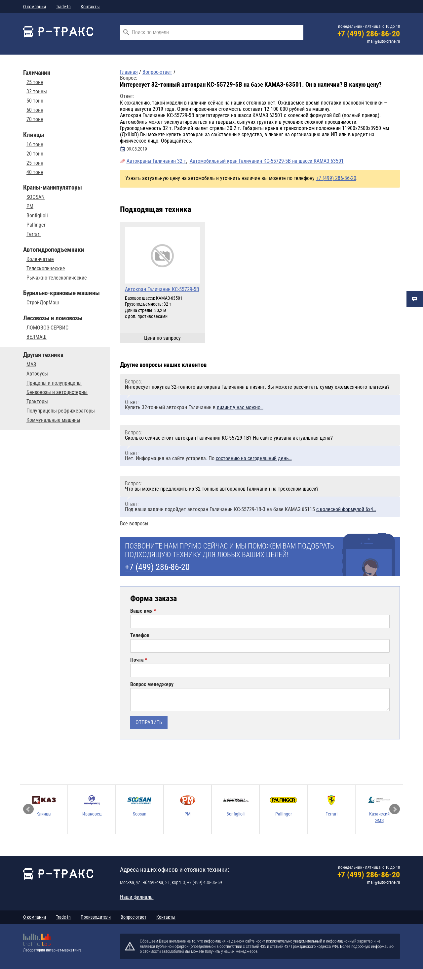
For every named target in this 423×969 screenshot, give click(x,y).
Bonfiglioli (37, 215)
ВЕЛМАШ (36, 337)
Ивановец (91, 813)
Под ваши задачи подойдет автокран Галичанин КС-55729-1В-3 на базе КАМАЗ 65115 (250, 509)
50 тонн (34, 101)
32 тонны (36, 91)
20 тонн (34, 153)
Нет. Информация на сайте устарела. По (208, 458)
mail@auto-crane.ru (383, 41)
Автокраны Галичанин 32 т (156, 161)
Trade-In (63, 6)
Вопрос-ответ (133, 917)
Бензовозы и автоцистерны (57, 392)
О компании (34, 6)
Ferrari (33, 234)
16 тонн (34, 144)
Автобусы (37, 373)
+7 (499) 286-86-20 (368, 33)
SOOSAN (35, 197)
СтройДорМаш (42, 302)
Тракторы (37, 401)
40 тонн (34, 172)
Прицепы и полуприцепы (54, 383)
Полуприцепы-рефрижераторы (60, 411)
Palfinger (36, 225)
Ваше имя (141, 611)
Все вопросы (134, 523)
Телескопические (45, 268)
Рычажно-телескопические (56, 278)
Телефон (139, 635)
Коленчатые (40, 259)
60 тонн (34, 110)
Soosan (139, 813)
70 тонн (34, 119)
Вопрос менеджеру (151, 684)
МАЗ (31, 364)
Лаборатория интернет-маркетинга (52, 950)
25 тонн (34, 82)
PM (29, 206)
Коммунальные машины (53, 420)
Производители (96, 917)
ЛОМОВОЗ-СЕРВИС (47, 327)
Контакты (90, 6)
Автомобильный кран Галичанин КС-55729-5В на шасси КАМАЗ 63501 (267, 161)
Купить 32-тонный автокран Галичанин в (194, 407)
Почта (137, 660)
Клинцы (44, 813)
